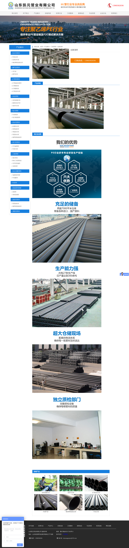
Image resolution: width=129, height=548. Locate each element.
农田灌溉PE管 (16, 100)
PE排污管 (15, 149)
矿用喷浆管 (15, 86)
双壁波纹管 (15, 129)
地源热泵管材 (16, 175)
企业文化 (103, 13)
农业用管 (15, 96)
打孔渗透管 (15, 146)
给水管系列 (16, 53)
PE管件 (14, 182)
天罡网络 (65, 534)
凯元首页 (15, 13)
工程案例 (70, 13)
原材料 (14, 192)
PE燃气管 (45, 511)
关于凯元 (26, 13)
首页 (41, 46)
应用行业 (59, 13)
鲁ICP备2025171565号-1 (66, 531)
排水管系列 (16, 122)
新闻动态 (81, 13)
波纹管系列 (16, 199)
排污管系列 (16, 142)
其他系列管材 (16, 188)
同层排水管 (15, 134)
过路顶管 (15, 166)
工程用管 (15, 154)
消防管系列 (16, 211)
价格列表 (48, 13)
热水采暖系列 (16, 171)
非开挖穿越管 (16, 163)
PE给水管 (15, 57)
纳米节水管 (15, 105)
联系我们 (114, 13)
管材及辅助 (15, 194)
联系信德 (98, 526)
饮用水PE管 (15, 59)
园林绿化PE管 (16, 103)
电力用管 (15, 110)
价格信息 (60, 526)
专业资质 (92, 13)
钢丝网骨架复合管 (17, 62)
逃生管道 (15, 158)
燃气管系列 (16, 67)
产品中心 (50, 526)
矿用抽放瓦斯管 (16, 83)
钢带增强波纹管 (16, 137)
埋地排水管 (15, 131)
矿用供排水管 (16, 91)
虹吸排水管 (15, 126)
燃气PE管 (15, 74)
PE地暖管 (15, 177)
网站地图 (108, 526)
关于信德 (31, 526)
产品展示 (37, 13)
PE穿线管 (15, 114)
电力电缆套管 (16, 117)
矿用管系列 (16, 79)
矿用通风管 (15, 88)
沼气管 (14, 71)
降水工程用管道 (16, 160)
